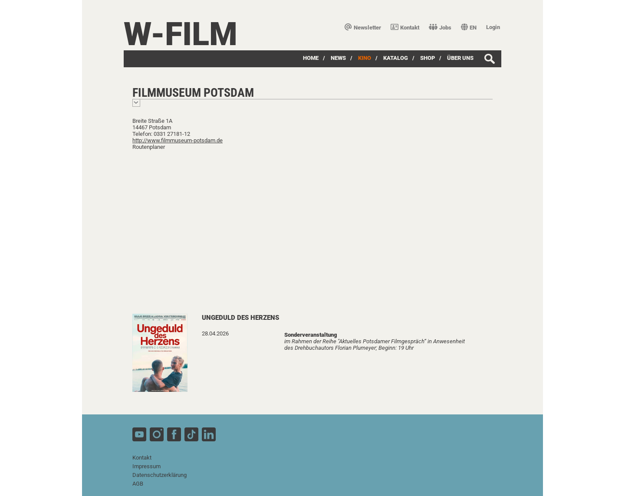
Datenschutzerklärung (159, 475)
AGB (137, 483)
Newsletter (363, 27)
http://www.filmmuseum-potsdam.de (177, 140)
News (338, 58)
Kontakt (405, 27)
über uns (460, 58)
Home (311, 58)
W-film (180, 34)
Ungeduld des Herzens (240, 318)
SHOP (427, 58)
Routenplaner (148, 147)
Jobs (440, 27)
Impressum (146, 466)
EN (469, 27)
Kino (364, 58)
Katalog (395, 58)
